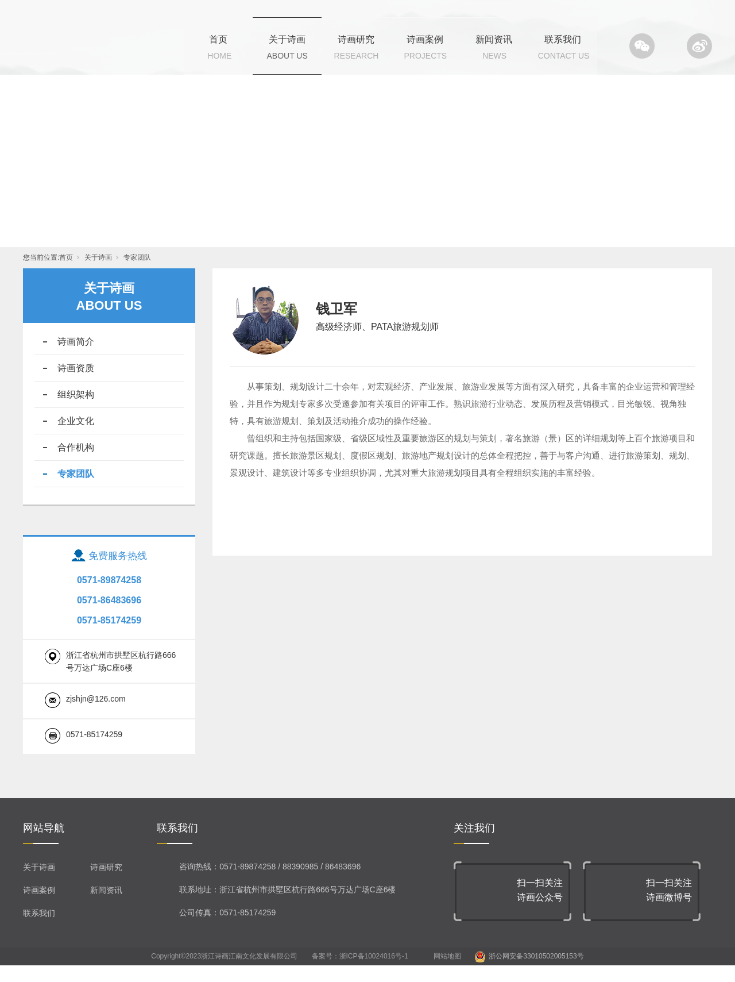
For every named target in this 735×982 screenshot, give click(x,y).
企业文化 (75, 437)
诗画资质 (75, 385)
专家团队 (137, 274)
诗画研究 (356, 39)
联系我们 (562, 39)
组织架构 (75, 411)
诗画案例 (425, 39)
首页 (218, 39)
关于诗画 (287, 39)
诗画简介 (75, 358)
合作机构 (75, 464)
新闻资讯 (493, 39)
